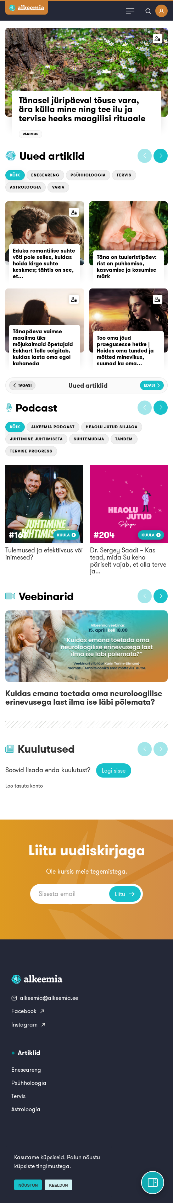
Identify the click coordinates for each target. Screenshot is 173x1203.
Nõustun (28, 1185)
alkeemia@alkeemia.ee (44, 997)
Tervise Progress (31, 451)
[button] (145, 156)
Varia (58, 187)
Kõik (15, 175)
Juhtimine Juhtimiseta (36, 438)
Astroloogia (25, 187)
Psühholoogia (88, 175)
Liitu (125, 893)
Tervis (124, 175)
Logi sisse (113, 770)
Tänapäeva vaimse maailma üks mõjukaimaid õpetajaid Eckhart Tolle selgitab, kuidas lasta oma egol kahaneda (43, 347)
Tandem (124, 438)
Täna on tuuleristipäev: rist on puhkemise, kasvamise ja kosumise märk (127, 267)
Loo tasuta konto (24, 786)
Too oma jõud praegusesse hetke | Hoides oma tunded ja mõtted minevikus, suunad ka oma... (125, 350)
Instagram (28, 1024)
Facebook (28, 1010)
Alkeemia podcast (53, 426)
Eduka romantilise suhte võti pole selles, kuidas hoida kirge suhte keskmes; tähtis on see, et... (44, 263)
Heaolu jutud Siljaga (112, 426)
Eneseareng (45, 175)
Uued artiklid (52, 156)
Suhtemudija (89, 438)
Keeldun (58, 1185)
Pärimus (30, 134)
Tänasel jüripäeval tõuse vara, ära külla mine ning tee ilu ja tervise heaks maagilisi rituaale (82, 109)
